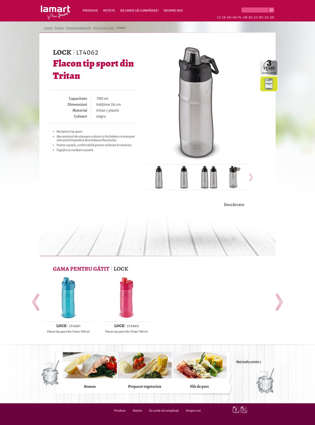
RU (251, 17)
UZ (267, 17)
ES (256, 17)
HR (245, 17)
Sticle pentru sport (103, 28)
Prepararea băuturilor (78, 28)
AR (272, 17)
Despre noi (173, 10)
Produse (90, 10)
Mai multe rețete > (248, 361)
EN (229, 17)
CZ (219, 17)
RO (261, 17)
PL (240, 17)
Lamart (56, 12)
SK (224, 17)
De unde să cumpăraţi (139, 10)
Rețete (109, 10)
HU (235, 17)
